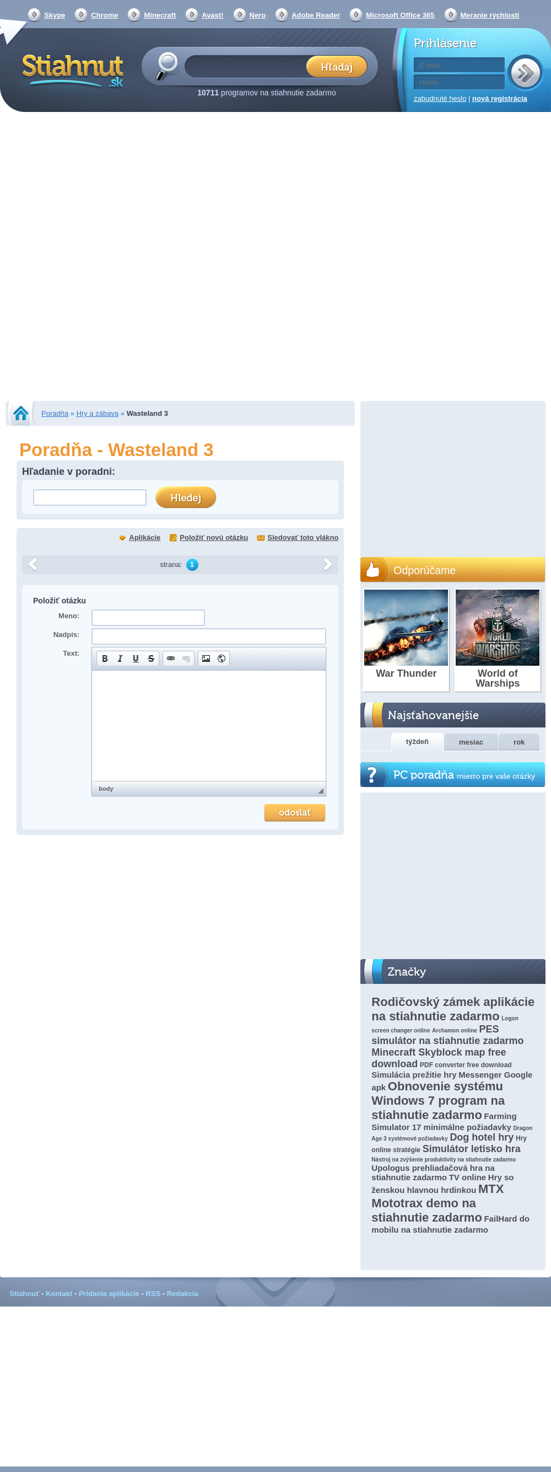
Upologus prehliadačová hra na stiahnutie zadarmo (432, 1172)
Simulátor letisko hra (472, 1148)
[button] (104, 658)
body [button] (106, 788)
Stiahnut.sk (71, 70)
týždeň (417, 741)
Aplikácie (144, 537)
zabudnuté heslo (440, 98)
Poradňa (54, 413)
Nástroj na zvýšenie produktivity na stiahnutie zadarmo (443, 1160)
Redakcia (182, 1293)
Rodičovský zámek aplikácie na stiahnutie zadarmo (452, 1009)
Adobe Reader (315, 15)
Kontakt (59, 1293)
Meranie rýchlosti (490, 15)
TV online (468, 1177)
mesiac (471, 742)
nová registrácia (499, 98)
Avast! (212, 15)
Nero (258, 15)
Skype (54, 15)
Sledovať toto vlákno (302, 537)
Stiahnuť (25, 1293)
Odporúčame (424, 570)
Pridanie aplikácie (109, 1293)
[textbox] (248, 66)
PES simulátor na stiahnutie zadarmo (447, 1035)
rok (519, 742)
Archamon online (454, 1030)
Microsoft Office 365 (400, 15)
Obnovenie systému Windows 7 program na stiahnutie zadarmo (438, 1100)
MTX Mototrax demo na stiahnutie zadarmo (437, 1203)
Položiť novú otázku (214, 537)
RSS (152, 1293)
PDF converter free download (466, 1065)
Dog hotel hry (482, 1137)
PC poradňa (464, 775)
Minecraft (160, 15)
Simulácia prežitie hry (413, 1074)
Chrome (104, 15)
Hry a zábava (98, 413)
